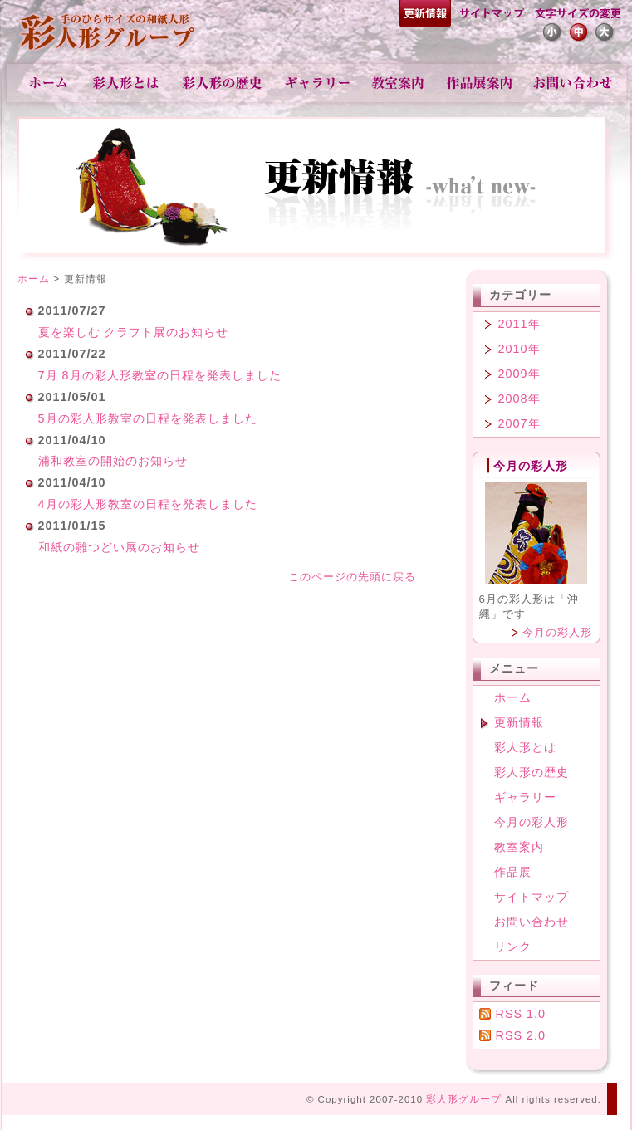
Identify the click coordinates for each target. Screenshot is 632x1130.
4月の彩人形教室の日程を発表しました (147, 504)
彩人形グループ (464, 1099)
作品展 (480, 83)
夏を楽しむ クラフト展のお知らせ (133, 332)
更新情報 (425, 15)
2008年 (519, 398)
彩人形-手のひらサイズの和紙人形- (108, 33)
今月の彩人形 (557, 632)
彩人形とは (127, 83)
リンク (513, 946)
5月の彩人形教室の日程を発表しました (147, 418)
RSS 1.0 (521, 1013)
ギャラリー (318, 83)
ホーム (48, 83)
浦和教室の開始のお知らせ (113, 460)
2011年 (519, 323)
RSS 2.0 (521, 1035)
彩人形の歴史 (224, 83)
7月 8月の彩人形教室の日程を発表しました (160, 375)
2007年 (519, 423)
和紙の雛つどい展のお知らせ (119, 547)
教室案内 (398, 83)
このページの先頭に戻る (352, 576)
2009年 (519, 373)
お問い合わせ (572, 83)
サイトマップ (491, 15)
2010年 (519, 348)
